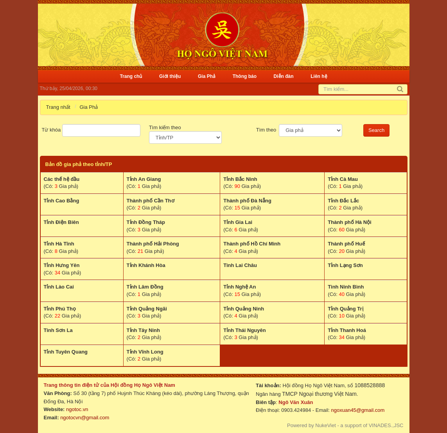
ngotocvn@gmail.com (84, 417)
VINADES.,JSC (386, 425)
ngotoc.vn (77, 409)
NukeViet (325, 425)
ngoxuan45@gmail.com (357, 410)
